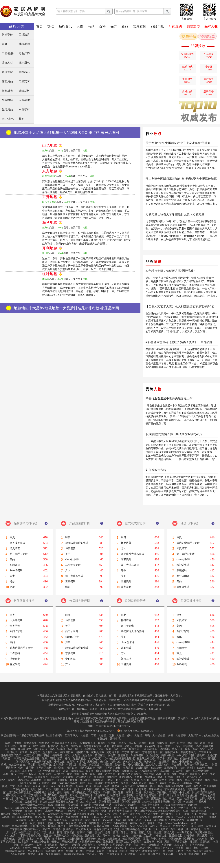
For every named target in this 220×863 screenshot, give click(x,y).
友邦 (63, 848)
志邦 (202, 789)
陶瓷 (46, 755)
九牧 (33, 789)
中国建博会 (109, 798)
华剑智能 (165, 749)
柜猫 (161, 795)
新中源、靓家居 (131, 801)
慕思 (66, 792)
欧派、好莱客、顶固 (169, 777)
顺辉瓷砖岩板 (198, 811)
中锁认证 (183, 829)
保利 (132, 826)
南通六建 (169, 832)
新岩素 (23, 752)
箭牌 (65, 771)
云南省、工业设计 (143, 835)
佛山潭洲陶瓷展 (131, 839)
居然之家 (110, 774)
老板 (12, 587)
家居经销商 (170, 768)
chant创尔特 (71, 559)
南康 (215, 841)
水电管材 (24, 109)
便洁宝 (122, 798)
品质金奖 (73, 808)
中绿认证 (184, 792)
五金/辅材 (24, 100)
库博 (206, 829)
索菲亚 (133, 823)
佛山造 (213, 817)
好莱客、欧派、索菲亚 (89, 786)
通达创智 (11, 768)
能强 (151, 743)
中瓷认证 (161, 835)
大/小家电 (8, 119)
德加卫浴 (44, 743)
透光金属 (87, 755)
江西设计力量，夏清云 (155, 829)
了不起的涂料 (44, 768)
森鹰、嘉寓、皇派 (92, 774)
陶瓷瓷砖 (7, 34)
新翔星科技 (24, 749)
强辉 (99, 768)
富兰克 (158, 832)
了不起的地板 (112, 768)
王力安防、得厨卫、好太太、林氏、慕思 (27, 839)
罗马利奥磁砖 (35, 851)
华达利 (128, 746)
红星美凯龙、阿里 (120, 845)
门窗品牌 (181, 854)
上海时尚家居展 (100, 826)
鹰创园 (29, 811)
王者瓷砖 (70, 581)
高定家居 (202, 835)
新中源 (181, 743)
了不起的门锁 (44, 820)
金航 (188, 848)
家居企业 (66, 789)
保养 (113, 26)
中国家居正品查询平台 (65, 743)
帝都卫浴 (55, 777)
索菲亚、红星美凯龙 (66, 817)
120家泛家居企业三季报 (26, 758)
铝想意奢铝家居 (93, 746)
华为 (143, 845)
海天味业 (103, 845)
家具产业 (107, 823)
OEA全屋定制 (66, 786)
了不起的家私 (88, 749)
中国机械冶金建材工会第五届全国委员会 (157, 811)
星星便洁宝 (175, 835)
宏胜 (48, 789)
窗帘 (202, 749)
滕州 (76, 789)
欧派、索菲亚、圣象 (151, 823)
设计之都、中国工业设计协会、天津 (26, 832)
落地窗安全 (58, 839)
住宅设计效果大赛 (138, 798)
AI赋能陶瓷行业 (149, 771)
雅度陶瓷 (141, 789)
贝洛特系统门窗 (27, 783)
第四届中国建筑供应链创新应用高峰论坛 (27, 808)
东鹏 (154, 780)
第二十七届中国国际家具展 (73, 826)
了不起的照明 (119, 826)
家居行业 (178, 771)
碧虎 (42, 746)
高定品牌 (193, 789)
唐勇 (60, 851)
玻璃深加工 (77, 771)
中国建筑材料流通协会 (181, 839)
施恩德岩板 (113, 752)
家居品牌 (193, 854)
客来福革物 (31, 801)
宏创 (196, 848)
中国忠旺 (201, 801)
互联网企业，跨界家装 (129, 841)
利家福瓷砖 (120, 823)
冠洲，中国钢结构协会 (127, 829)
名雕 (39, 845)
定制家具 (187, 783)
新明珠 (70, 851)
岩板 (54, 783)
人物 (79, 26)
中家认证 (165, 826)
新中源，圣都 (35, 854)
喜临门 (191, 768)
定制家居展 (142, 768)
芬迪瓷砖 (189, 835)
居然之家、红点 (167, 808)
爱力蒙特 (117, 746)
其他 (21, 119)
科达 (108, 805)
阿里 (40, 789)
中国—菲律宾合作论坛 (160, 848)
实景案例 (139, 26)
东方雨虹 (165, 771)
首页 (39, 26)
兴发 (67, 755)
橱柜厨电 (24, 62)
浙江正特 (72, 749)
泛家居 (135, 780)
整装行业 (134, 851)
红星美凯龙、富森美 (116, 783)
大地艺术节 (128, 786)
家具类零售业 (150, 851)
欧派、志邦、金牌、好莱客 (112, 814)
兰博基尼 (128, 795)
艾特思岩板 (50, 845)
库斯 (187, 749)
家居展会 (135, 814)
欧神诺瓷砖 (16, 570)
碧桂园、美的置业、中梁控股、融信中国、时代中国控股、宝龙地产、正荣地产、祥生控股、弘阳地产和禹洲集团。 (144, 764)
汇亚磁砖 (44, 783)
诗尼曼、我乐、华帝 (170, 780)
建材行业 (25, 746)
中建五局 (29, 755)
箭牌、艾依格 (175, 851)
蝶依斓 (115, 786)
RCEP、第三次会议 (109, 839)
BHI (212, 835)
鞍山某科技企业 (169, 752)
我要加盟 (193, 26)
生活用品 (7, 109)
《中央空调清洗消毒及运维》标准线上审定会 (129, 758)
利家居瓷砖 (75, 820)
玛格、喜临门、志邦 (98, 832)
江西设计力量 (201, 771)
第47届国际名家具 (109, 801)
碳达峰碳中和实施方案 (114, 848)
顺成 (172, 743)
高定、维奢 (73, 774)
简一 (203, 758)
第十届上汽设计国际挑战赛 (181, 795)
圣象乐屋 (108, 841)
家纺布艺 (24, 72)
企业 (51, 832)
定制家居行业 (75, 839)
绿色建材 (193, 805)
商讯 (91, 26)
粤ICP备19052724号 (104, 731)
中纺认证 (182, 755)
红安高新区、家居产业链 (42, 795)
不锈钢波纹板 (69, 841)
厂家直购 (175, 26)
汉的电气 (35, 752)
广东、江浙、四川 (186, 814)
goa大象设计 (11, 835)
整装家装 (123, 755)
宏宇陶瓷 (188, 746)
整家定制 (192, 743)
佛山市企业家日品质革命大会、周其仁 (62, 801)
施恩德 (63, 795)
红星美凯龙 (79, 758)
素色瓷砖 (17, 801)
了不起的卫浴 (67, 798)
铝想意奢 (130, 854)
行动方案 (183, 808)
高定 (90, 783)
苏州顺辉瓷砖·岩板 (90, 841)
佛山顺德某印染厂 (11, 755)
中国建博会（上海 (44, 792)
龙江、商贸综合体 (23, 845)
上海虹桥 (212, 755)
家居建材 (99, 777)
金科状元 (17, 811)
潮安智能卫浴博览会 (107, 771)
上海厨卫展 (9, 795)
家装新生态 (154, 854)
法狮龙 (129, 792)
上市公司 (196, 808)
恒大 (53, 786)
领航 (106, 786)
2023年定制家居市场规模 (156, 801)
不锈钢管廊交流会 (30, 835)
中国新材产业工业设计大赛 (96, 808)
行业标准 (161, 783)
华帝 (207, 780)
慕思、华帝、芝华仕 (154, 839)
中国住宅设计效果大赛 (48, 771)
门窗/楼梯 (8, 53)
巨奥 (12, 537)
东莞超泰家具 (188, 752)
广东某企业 (204, 752)
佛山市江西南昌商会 (203, 792)
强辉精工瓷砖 (87, 768)
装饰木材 (7, 62)
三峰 (162, 851)
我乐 (50, 805)
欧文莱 (90, 771)
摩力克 (85, 817)
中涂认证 (71, 811)
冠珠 (215, 780)
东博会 (57, 829)
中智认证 (31, 774)
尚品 (214, 764)
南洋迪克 (59, 768)
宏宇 (210, 749)
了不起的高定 (8, 841)
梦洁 (179, 798)
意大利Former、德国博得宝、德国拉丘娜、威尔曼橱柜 (73, 752)
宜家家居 (142, 826)
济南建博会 (150, 749)
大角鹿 (76, 755)
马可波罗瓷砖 (17, 543)
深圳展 (194, 841)
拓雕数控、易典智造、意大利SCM (91, 835)
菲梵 (49, 774)
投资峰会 (68, 829)
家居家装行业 (109, 789)
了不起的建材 (17, 854)
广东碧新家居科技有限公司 (25, 829)
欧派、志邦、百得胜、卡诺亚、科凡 (134, 808)
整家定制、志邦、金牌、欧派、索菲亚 (165, 774)
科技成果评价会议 (41, 761)
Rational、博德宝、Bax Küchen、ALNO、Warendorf (29, 814)
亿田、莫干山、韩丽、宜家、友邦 (132, 832)
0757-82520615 (121, 726)
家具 (4, 44)
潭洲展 (17, 743)
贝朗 (211, 839)
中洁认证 (59, 761)
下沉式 (141, 854)
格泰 (182, 768)
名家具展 (128, 768)
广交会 (82, 811)
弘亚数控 (86, 789)
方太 (12, 576)
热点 (50, 26)
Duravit (201, 768)
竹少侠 (22, 795)
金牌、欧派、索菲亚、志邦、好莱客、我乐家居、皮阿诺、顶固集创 (60, 823)
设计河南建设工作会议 (32, 805)
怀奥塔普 (15, 548)
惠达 (171, 798)
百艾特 (81, 798)
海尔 (12, 581)
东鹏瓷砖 (15, 565)
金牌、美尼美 (207, 798)
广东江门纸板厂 (131, 752)
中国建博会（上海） (190, 761)
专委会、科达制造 (101, 817)
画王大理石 (11, 746)
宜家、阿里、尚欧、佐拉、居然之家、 (120, 749)
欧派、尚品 (208, 774)
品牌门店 (157, 26)
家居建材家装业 (204, 832)
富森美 (100, 851)
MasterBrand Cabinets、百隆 (180, 823)
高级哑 (49, 811)
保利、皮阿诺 (26, 768)
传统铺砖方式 (129, 771)
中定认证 (91, 801)
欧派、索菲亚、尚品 (169, 746)
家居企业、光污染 (97, 761)
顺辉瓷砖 (72, 768)
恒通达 (55, 841)
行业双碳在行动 (192, 777)
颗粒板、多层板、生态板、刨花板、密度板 (122, 743)
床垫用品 (7, 81)
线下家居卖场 (53, 854)
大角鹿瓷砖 (183, 587)
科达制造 (188, 801)
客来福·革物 (155, 789)
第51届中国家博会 (203, 851)
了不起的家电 (25, 777)
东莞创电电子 (150, 752)
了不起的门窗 (207, 795)
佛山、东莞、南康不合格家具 (166, 786)
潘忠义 (197, 786)
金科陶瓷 (70, 659)
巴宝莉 (179, 848)
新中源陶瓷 (183, 576)
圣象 (174, 761)
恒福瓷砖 (150, 777)
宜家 (136, 845)
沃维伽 (145, 780)
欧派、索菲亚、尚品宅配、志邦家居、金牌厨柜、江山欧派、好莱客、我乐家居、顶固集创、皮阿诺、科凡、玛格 (64, 780)
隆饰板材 (154, 845)
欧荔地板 (205, 841)
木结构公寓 (94, 758)
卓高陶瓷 (57, 755)
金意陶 (71, 761)
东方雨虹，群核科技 (155, 792)
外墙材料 (7, 100)
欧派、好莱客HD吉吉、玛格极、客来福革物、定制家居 (32, 764)
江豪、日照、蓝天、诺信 (56, 758)
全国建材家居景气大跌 (56, 835)
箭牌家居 (100, 755)
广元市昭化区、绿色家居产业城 (94, 829)
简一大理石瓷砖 (19, 554)
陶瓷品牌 (168, 854)
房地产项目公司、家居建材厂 (139, 761)
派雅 (120, 792)
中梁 (197, 783)
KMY (123, 789)
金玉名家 (149, 841)
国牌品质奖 (152, 755)
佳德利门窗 (190, 798)
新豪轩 (81, 832)
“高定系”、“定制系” (125, 805)
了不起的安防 (138, 783)
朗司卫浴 (126, 659)
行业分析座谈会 (189, 758)
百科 (102, 26)
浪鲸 (39, 755)
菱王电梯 (10, 749)
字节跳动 (196, 829)
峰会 (151, 783)
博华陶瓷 (15, 659)
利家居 (6, 758)
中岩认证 (174, 783)
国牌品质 (76, 746)
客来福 (123, 851)
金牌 (103, 811)
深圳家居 (21, 820)
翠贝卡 (161, 758)
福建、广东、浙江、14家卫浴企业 (21, 786)
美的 (12, 559)
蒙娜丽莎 (60, 805)
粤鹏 (82, 783)
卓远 (210, 743)
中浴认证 (92, 854)
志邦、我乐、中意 (13, 774)
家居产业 (86, 805)
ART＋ (154, 826)
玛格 (192, 755)
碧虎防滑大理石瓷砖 (76, 543)
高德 (56, 789)
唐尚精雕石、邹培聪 (130, 777)
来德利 (138, 746)
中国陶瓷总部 (114, 854)
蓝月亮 (64, 746)
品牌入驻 (211, 26)
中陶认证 (94, 811)
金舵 (106, 746)
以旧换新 (23, 841)
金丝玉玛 (164, 761)
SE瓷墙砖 (156, 768)
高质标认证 (167, 755)
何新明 (81, 761)
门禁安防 (24, 81)
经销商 (203, 814)
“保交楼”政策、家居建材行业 (185, 820)
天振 (31, 820)
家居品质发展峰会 (174, 789)
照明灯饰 (24, 53)
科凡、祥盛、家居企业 (203, 826)
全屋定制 (99, 805)
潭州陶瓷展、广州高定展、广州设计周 (94, 792)
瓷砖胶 (201, 755)
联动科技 (40, 817)
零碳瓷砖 (73, 805)
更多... (204, 854)
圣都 (198, 746)
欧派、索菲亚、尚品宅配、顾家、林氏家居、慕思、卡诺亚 (118, 820)
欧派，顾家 (163, 841)
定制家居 (197, 780)
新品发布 (150, 746)
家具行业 (172, 758)
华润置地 (50, 851)
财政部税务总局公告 (129, 774)
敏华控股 (112, 777)
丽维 (188, 786)
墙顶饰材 (7, 72)
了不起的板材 (179, 841)
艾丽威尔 (112, 851)
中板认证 (177, 749)
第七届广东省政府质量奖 (17, 792)
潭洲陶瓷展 (160, 820)
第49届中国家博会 (46, 798)
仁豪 (185, 811)
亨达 (188, 851)
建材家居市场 (137, 848)
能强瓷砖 (208, 746)
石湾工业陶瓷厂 (197, 817)
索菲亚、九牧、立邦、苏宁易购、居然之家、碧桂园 (143, 817)
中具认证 (181, 817)
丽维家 (212, 758)
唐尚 (52, 749)
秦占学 (46, 829)
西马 (173, 829)
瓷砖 (59, 792)
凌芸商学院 (88, 845)
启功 (96, 789)
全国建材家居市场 (15, 851)
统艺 (45, 786)
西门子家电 (16, 631)
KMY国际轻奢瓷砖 (175, 805)
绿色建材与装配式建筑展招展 (77, 814)
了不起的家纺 (197, 845)
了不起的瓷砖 (20, 789)
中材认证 (8, 798)
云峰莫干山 (8, 817)
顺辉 (35, 746)
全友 (50, 817)
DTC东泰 (202, 839)
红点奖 (39, 811)
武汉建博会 (167, 814)
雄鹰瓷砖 (90, 839)
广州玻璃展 (209, 786)
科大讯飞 (209, 808)
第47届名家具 (24, 817)
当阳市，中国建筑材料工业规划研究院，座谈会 (29, 826)
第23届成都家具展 (74, 854)
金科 (188, 771)
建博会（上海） (122, 835)
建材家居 (15, 771)
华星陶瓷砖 (137, 755)
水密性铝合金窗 (40, 841)
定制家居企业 (88, 743)
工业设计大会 (50, 848)
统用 (41, 774)
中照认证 (71, 764)
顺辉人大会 (60, 820)
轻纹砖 (61, 749)
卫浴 (138, 792)
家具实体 (69, 832)
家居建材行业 (159, 798)
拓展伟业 (115, 761)
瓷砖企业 (94, 848)
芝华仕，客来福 (25, 798)
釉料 (59, 832)
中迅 (101, 854)
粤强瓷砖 (166, 845)
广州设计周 (93, 798)
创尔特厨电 (59, 808)
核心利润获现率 (77, 848)
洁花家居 (68, 777)
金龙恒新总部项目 (146, 795)
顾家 (195, 749)
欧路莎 (173, 792)
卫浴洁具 (24, 34)
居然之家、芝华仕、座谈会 (25, 848)
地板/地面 (24, 44)
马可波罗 (59, 774)
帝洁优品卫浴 (83, 777)
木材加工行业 (184, 832)
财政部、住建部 (85, 851)
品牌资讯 (65, 26)
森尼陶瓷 (15, 664)
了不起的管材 (150, 814)
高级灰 (99, 783)
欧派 (202, 743)
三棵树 (205, 848)
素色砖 (59, 811)
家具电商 (142, 786)
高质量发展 (41, 777)
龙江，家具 (180, 845)
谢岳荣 (111, 755)
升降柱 (213, 814)
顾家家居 (195, 774)
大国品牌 (162, 743)
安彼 (210, 768)
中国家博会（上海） (150, 805)
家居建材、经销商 (69, 845)
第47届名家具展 (68, 783)
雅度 (130, 789)
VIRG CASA (40, 749)
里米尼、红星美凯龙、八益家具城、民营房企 (95, 795)
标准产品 (53, 746)
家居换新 (27, 771)
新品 (125, 26)
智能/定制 (8, 90)
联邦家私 (126, 587)
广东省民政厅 (180, 826)
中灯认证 (12, 752)
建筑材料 (24, 90)
